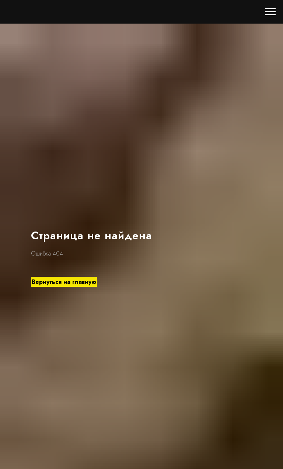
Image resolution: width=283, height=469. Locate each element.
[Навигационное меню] (270, 11)
